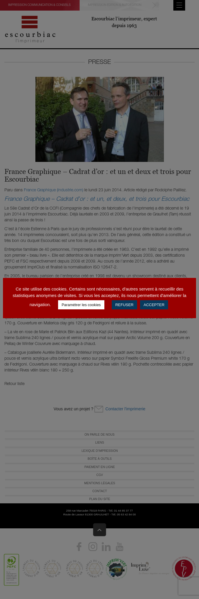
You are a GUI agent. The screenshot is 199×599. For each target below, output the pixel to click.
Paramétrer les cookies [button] (81, 305)
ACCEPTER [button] (154, 305)
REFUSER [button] (124, 305)
